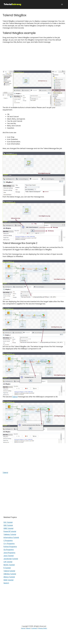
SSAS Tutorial (8, 580)
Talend (14, 397)
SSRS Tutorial (8, 528)
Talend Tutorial (9, 571)
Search (6, 583)
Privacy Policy (42, 628)
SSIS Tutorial (8, 525)
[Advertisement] (34, 58)
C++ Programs (9, 544)
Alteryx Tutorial (9, 577)
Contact (34, 628)
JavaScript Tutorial (11, 559)
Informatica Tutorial (11, 537)
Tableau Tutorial (10, 534)
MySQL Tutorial (9, 565)
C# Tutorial (8, 562)
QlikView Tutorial (10, 574)
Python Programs (10, 547)
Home (23, 628)
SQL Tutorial (8, 522)
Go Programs (9, 550)
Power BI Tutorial (10, 531)
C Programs (8, 540)
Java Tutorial (9, 556)
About (28, 628)
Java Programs (9, 553)
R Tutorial (7, 568)
